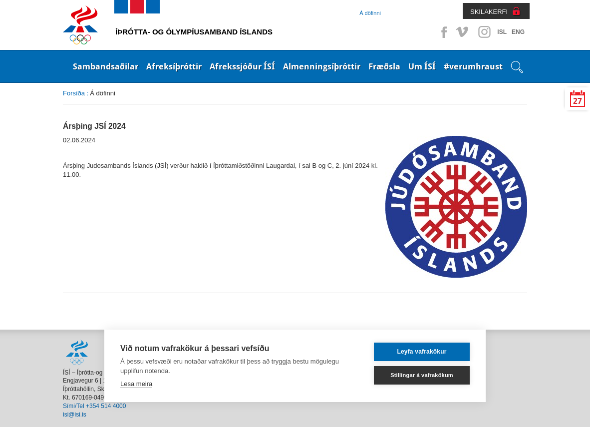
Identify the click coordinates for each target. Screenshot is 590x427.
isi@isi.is (74, 414)
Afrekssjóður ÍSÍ (242, 66)
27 (577, 101)
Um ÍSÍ (422, 66)
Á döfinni (370, 13)
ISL (502, 31)
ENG (518, 31)
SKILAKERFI (489, 11)
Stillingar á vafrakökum (421, 375)
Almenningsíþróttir (321, 66)
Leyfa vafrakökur (421, 351)
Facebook (442, 32)
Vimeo (463, 32)
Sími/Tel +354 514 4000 (94, 406)
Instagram (484, 32)
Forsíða (74, 93)
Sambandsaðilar (105, 66)
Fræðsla (384, 66)
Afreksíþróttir (174, 66)
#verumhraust (473, 66)
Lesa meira (136, 384)
